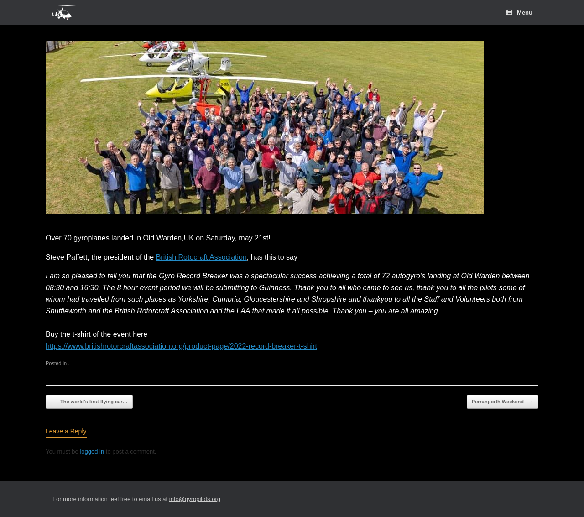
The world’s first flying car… (89, 402)
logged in (92, 451)
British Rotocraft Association (201, 257)
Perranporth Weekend (502, 402)
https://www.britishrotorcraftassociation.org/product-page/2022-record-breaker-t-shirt (181, 346)
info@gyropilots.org (194, 499)
